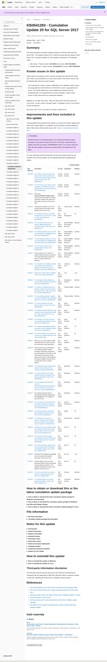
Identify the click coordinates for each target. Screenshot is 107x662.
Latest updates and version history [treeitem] (12, 77)
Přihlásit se (102, 2)
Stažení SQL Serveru (98, 7)
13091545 (30, 411)
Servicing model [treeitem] (9, 92)
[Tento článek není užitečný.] (88, 53)
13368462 (30, 280)
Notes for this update (91, 39)
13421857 (30, 239)
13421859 (30, 333)
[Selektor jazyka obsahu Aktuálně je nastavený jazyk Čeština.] (6, 659)
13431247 (30, 253)
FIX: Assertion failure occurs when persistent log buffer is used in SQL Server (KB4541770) (44, 481)
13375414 (30, 340)
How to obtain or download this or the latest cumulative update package (95, 33)
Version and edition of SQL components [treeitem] (12, 102)
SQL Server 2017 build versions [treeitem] (12, 120)
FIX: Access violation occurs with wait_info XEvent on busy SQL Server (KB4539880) (44, 305)
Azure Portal (85, 7)
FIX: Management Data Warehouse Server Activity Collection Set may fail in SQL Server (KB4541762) (45, 281)
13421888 (30, 373)
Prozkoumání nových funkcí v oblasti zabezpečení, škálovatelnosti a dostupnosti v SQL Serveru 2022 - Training (52, 624)
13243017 (30, 273)
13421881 (30, 479)
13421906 (30, 310)
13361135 (30, 213)
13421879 (30, 246)
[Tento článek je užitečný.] (86, 53)
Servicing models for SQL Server (40, 597)
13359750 (30, 427)
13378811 (30, 194)
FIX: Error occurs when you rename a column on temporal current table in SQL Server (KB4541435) (44, 474)
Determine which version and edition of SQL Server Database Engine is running (55, 595)
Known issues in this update (93, 25)
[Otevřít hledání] (96, 2)
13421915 (30, 296)
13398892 (30, 454)
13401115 (30, 436)
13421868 (30, 303)
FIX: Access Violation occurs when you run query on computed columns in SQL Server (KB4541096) (45, 335)
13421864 (30, 264)
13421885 (30, 287)
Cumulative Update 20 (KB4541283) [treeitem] (14, 167)
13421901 (30, 382)
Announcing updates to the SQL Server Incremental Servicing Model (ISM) (53, 587)
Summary (88, 23)
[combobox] (12, 22)
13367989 (30, 174)
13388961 (30, 366)
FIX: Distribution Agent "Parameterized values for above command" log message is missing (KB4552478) (45, 368)
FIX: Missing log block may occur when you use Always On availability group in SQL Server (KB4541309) (45, 233)
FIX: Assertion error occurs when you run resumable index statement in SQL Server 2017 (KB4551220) (45, 321)
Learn (28, 19)
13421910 (30, 402)
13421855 (30, 231)
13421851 (30, 326)
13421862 (30, 418)
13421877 (30, 393)
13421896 (30, 185)
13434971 (30, 445)
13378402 (30, 206)
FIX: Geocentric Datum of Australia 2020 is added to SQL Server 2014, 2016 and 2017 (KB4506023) (44, 413)
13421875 (30, 472)
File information (90, 37)
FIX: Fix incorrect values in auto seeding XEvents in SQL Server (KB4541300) (43, 247)
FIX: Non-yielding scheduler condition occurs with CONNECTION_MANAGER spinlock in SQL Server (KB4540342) (45, 298)
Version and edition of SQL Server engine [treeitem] (12, 96)
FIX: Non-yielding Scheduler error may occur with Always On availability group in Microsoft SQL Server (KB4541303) (45, 240)
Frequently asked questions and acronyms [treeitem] (12, 71)
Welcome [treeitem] (6, 25)
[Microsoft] (3, 2)
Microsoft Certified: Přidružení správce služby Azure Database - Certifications (49, 635)
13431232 (30, 461)
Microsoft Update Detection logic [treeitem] (12, 82)
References (89, 44)
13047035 (30, 222)
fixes (52, 55)
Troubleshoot (36, 19)
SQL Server (46, 19)
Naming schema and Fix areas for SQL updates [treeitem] (13, 87)
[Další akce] (78, 19)
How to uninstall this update (93, 42)
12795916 (30, 319)
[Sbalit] (22, 18)
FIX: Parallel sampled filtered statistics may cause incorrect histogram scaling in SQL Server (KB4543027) (45, 328)
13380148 (30, 347)
